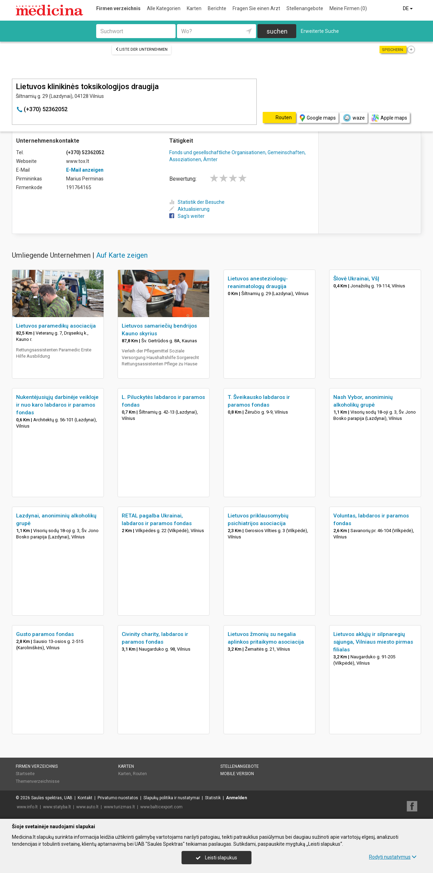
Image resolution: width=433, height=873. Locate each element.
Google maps (318, 118)
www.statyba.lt (57, 806)
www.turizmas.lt (119, 806)
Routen (140, 773)
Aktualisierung (189, 209)
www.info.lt (27, 806)
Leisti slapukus (216, 857)
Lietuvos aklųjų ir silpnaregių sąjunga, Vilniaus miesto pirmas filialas (373, 642)
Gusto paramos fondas (45, 634)
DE (408, 8)
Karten (194, 8)
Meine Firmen (348, 8)
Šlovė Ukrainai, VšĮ (356, 279)
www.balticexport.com (161, 806)
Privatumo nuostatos (118, 797)
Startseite (25, 773)
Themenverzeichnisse (37, 781)
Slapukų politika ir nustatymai (171, 797)
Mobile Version (237, 773)
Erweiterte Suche (320, 31)
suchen (277, 31)
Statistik (213, 797)
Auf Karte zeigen (122, 255)
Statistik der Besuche (197, 202)
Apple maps (389, 118)
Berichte (217, 8)
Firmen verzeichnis (118, 8)
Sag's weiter (187, 216)
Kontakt (85, 797)
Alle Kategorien (163, 8)
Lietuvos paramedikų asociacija (56, 326)
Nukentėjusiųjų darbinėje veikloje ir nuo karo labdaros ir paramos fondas (57, 405)
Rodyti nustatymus (393, 857)
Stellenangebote (304, 8)
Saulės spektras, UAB (51, 797)
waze (353, 117)
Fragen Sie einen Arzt (256, 8)
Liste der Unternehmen (141, 49)
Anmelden (236, 797)
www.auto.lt (87, 806)
